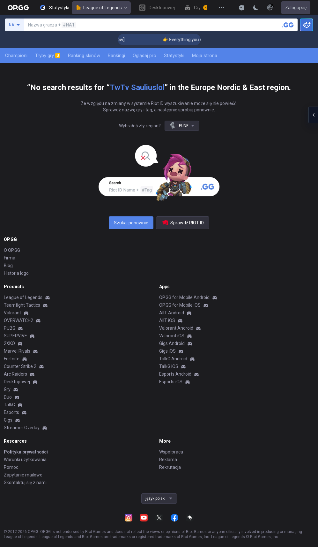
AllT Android (171, 312)
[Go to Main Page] (18, 7)
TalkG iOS (168, 366)
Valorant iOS (171, 335)
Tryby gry (47, 55)
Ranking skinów (84, 55)
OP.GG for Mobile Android (184, 297)
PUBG (9, 328)
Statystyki (174, 55)
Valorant (12, 312)
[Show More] (241, 7)
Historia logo (16, 273)
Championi (16, 55)
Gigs (8, 420)
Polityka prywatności (26, 451)
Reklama (168, 459)
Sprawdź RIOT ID (182, 223)
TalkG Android (173, 358)
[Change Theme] (255, 7)
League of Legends (101, 7)
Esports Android (175, 374)
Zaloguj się (296, 7)
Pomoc (11, 467)
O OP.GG (12, 250)
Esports (11, 412)
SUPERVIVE (15, 335)
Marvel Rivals (17, 351)
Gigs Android (172, 343)
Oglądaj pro (144, 55)
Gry (7, 389)
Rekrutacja (170, 467)
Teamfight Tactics (22, 305)
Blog (8, 265)
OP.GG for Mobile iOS (180, 305)
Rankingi (116, 55)
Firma (9, 257)
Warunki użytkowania (25, 459)
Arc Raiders (15, 374)
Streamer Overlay (22, 427)
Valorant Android (176, 328)
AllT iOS (167, 320)
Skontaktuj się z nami (25, 482)
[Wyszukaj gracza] (288, 25)
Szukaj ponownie (131, 222)
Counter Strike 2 (20, 366)
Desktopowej (17, 381)
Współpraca (171, 451)
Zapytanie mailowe (23, 474)
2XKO (9, 343)
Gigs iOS (167, 351)
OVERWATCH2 (18, 320)
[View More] (221, 7)
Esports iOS (170, 381)
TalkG (9, 404)
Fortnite (11, 358)
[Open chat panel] (313, 115)
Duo (8, 397)
